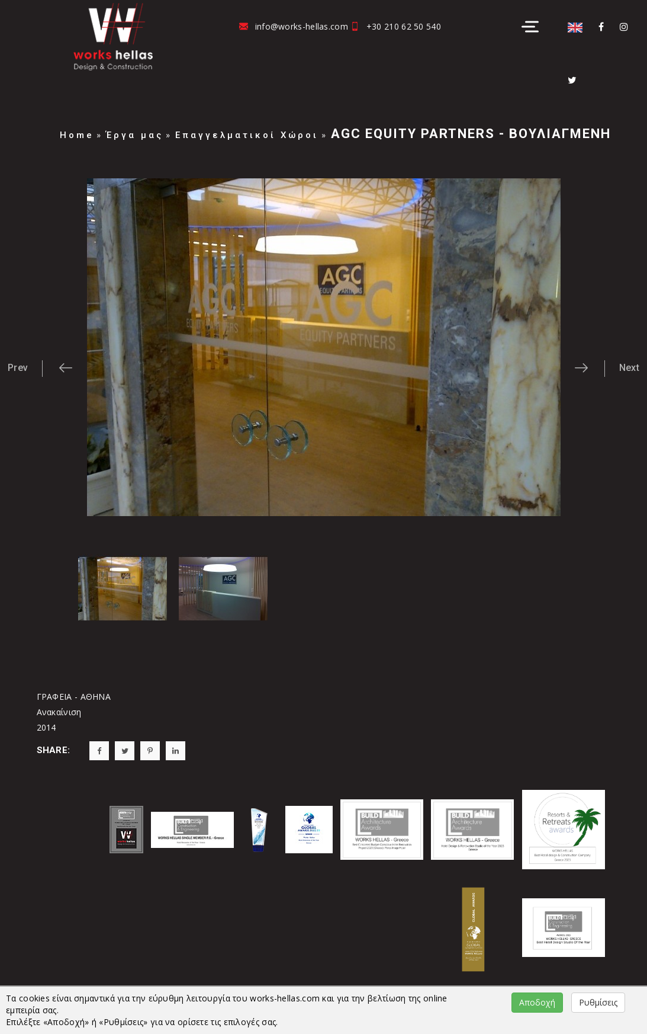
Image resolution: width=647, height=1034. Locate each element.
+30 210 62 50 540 (403, 26)
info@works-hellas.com (301, 26)
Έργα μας (134, 135)
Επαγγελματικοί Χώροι (246, 135)
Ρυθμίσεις (598, 1002)
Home (77, 135)
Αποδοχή (537, 1002)
